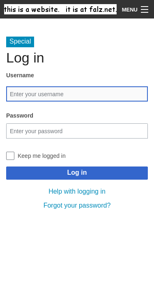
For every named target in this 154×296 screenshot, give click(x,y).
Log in (77, 172)
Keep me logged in (42, 156)
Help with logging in (77, 191)
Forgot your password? (77, 205)
